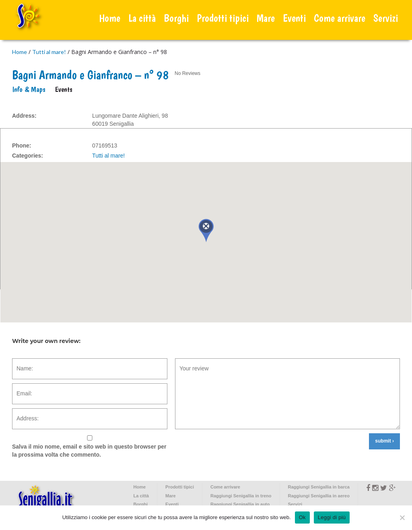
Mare (266, 18)
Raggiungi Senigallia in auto (240, 504)
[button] (206, 230)
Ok (302, 517)
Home (109, 18)
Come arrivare (339, 18)
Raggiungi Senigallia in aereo (319, 495)
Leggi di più (332, 517)
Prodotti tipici (223, 18)
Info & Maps (28, 89)
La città (142, 18)
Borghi (176, 18)
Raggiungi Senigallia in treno (241, 495)
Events (63, 89)
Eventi (294, 18)
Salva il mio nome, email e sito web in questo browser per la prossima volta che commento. (89, 450)
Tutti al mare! (49, 51)
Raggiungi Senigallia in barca (319, 486)
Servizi (385, 18)
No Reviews (187, 73)
